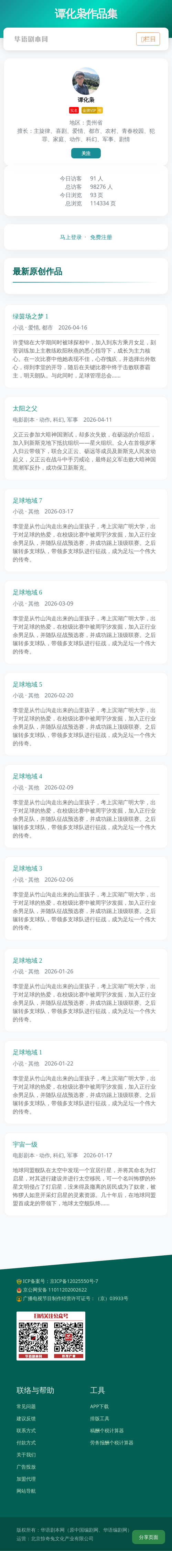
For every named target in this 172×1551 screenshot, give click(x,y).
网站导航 (26, 1491)
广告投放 (26, 1466)
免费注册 (101, 237)
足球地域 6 (27, 592)
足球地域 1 (27, 1052)
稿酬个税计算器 (107, 1430)
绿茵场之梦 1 (31, 316)
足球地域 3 (27, 868)
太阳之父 (25, 408)
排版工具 (99, 1418)
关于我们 (26, 1454)
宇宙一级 (25, 1144)
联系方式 (26, 1430)
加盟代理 (26, 1478)
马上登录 (71, 237)
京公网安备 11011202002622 (55, 1289)
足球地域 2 (27, 960)
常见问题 (26, 1406)
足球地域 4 (27, 776)
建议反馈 (26, 1418)
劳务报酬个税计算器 (111, 1442)
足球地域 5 (27, 684)
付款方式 (26, 1442)
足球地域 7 (27, 500)
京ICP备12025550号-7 (74, 1281)
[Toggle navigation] (148, 39)
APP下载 (99, 1406)
